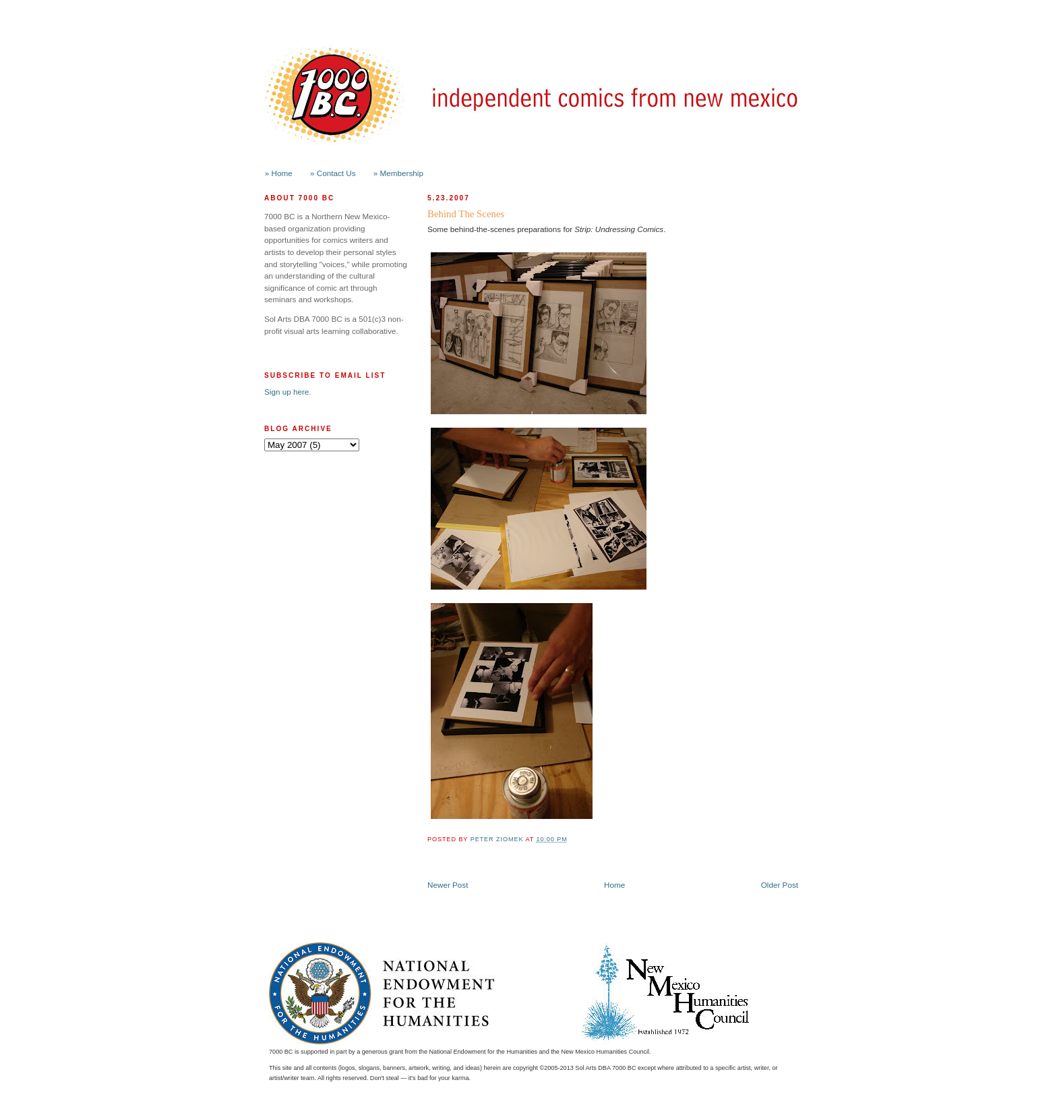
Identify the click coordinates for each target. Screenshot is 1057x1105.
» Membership (398, 173)
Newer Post (447, 884)
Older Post (779, 884)
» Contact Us (333, 173)
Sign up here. (287, 391)
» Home (279, 173)
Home (614, 884)
